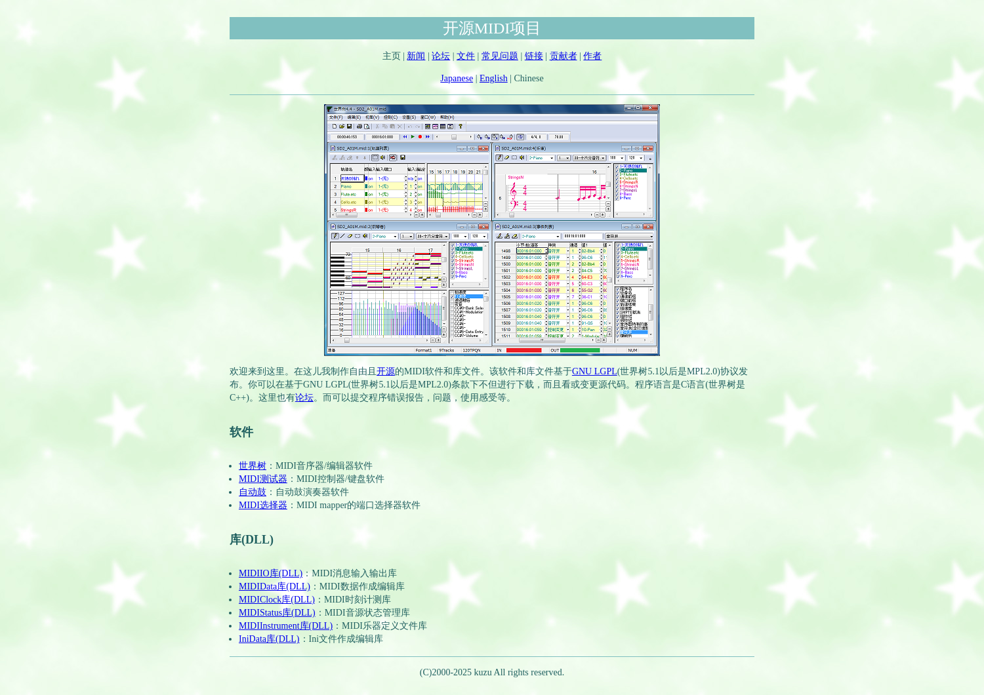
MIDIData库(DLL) (274, 586)
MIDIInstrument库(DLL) (286, 626)
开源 (386, 371)
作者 (592, 56)
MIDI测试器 (263, 479)
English (494, 78)
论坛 (441, 56)
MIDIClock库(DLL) (277, 600)
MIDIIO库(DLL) (270, 573)
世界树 (252, 466)
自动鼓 (252, 492)
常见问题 (500, 56)
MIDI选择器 (263, 505)
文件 (466, 56)
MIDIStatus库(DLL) (277, 613)
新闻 (416, 56)
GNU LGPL (594, 371)
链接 (534, 56)
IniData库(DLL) (269, 639)
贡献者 (563, 56)
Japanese (456, 78)
